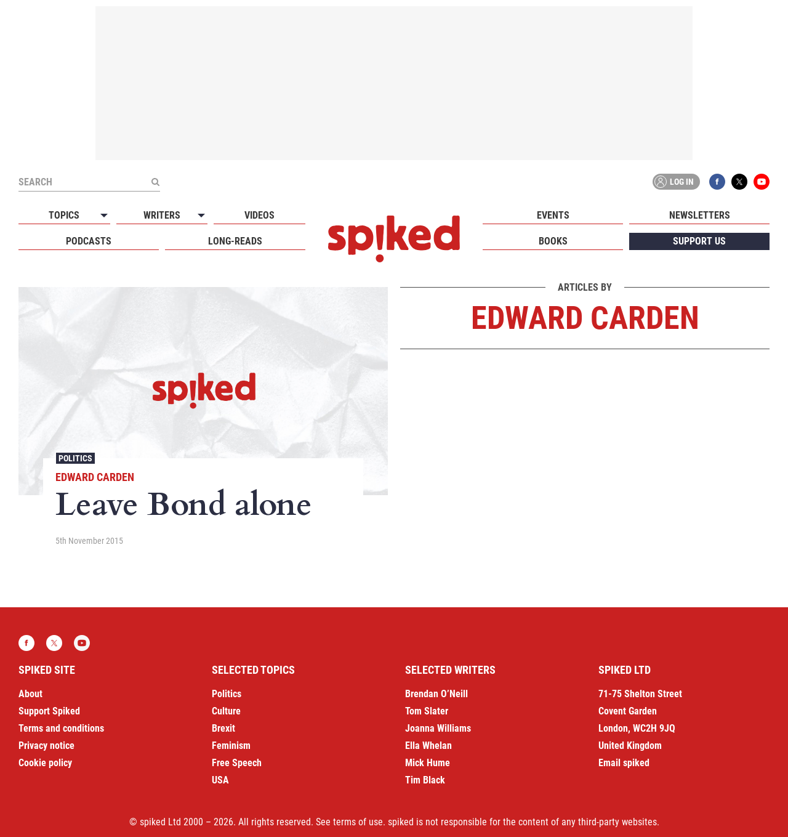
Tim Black (425, 780)
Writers (161, 215)
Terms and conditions (61, 728)
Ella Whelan (428, 745)
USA (220, 780)
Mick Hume (427, 763)
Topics (64, 215)
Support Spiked (49, 711)
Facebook (717, 182)
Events (553, 215)
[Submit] (155, 181)
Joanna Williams (438, 728)
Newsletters (699, 215)
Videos (259, 215)
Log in (674, 182)
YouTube (762, 182)
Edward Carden (94, 477)
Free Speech (237, 763)
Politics (75, 458)
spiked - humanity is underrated (394, 239)
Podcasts (88, 241)
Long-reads (235, 241)
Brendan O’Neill (436, 694)
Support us (699, 241)
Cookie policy (45, 763)
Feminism (231, 745)
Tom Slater (426, 711)
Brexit (223, 728)
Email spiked (623, 763)
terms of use (358, 822)
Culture (226, 711)
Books (553, 241)
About (30, 694)
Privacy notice (46, 745)
